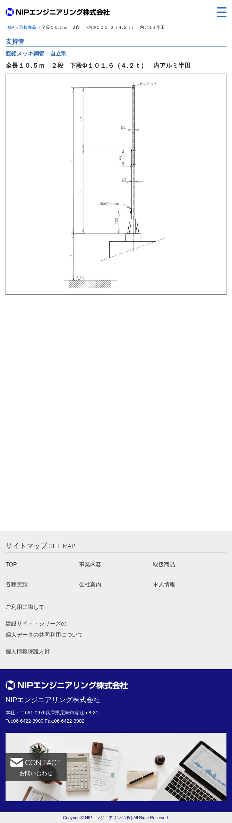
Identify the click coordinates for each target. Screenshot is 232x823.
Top (10, 27)
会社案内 (90, 584)
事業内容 (90, 565)
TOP (11, 565)
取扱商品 (27, 27)
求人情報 (164, 584)
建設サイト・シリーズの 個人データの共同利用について (44, 629)
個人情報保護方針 (28, 651)
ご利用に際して (25, 607)
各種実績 (17, 584)
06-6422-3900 (28, 721)
